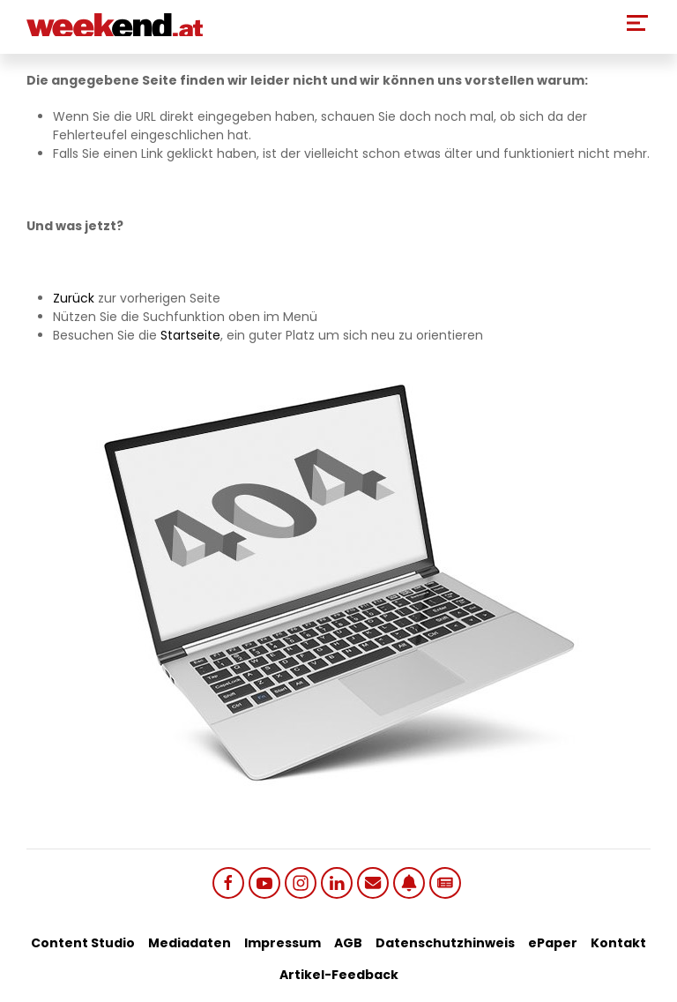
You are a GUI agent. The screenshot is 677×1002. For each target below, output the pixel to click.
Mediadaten (189, 943)
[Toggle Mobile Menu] (637, 23)
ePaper (552, 943)
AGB (348, 943)
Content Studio (83, 943)
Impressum (282, 943)
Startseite (190, 335)
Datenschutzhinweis (445, 943)
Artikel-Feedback (338, 974)
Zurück (73, 298)
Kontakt (618, 943)
